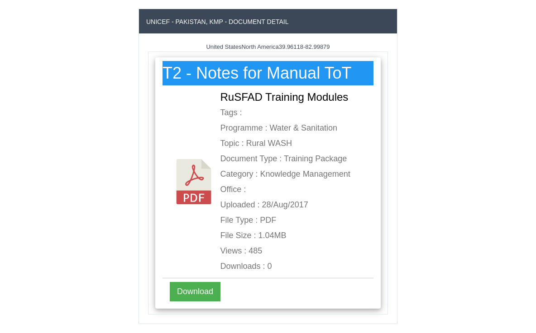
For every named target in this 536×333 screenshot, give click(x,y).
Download (195, 291)
